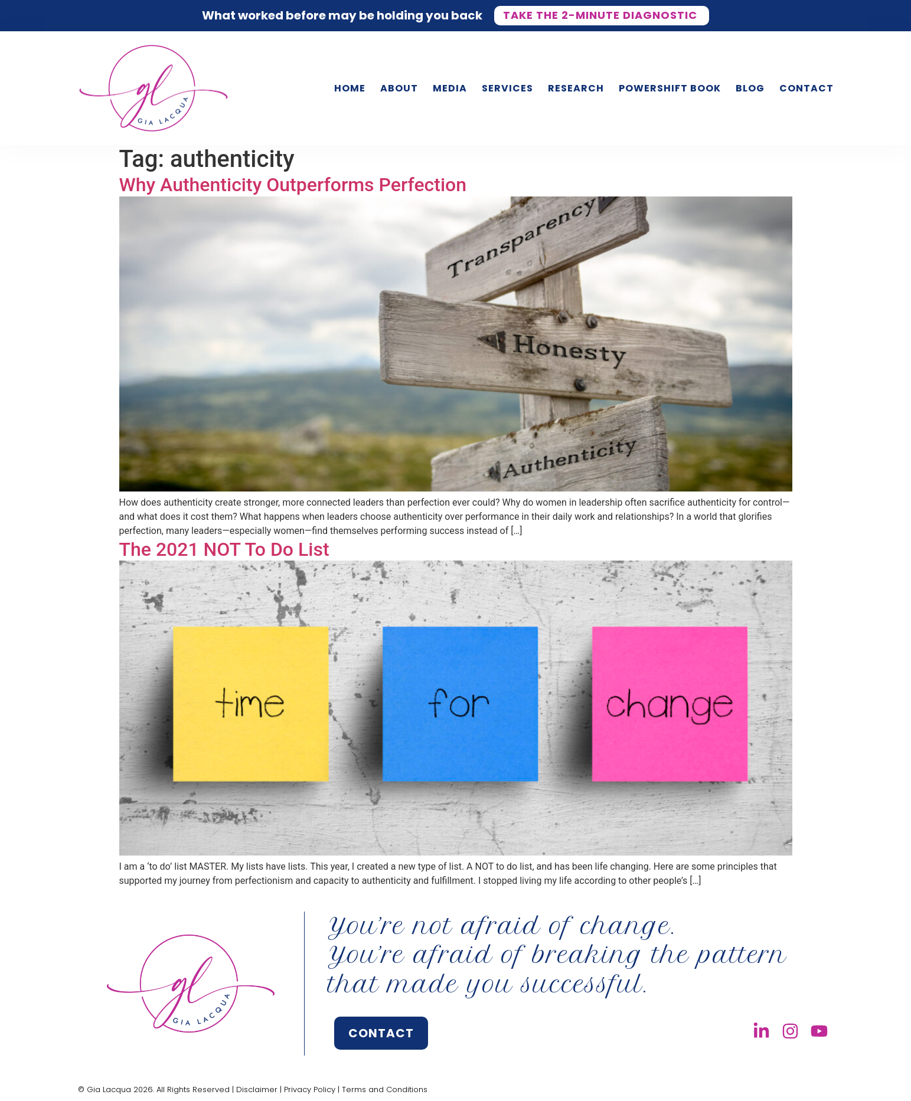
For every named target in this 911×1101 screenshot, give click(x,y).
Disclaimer (256, 1089)
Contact (806, 88)
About (399, 88)
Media (450, 88)
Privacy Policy (309, 1089)
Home (349, 88)
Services (507, 88)
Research (576, 88)
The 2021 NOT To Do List (224, 549)
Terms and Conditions (384, 1089)
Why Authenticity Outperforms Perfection (293, 184)
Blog (750, 88)
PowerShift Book (670, 88)
